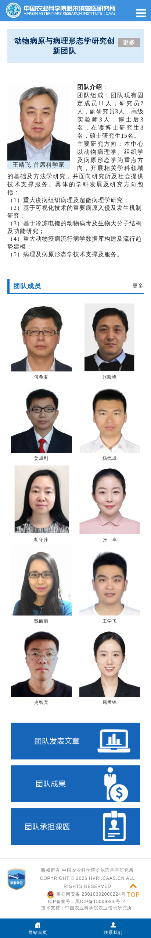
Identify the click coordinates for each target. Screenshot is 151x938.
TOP (133, 890)
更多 (129, 42)
